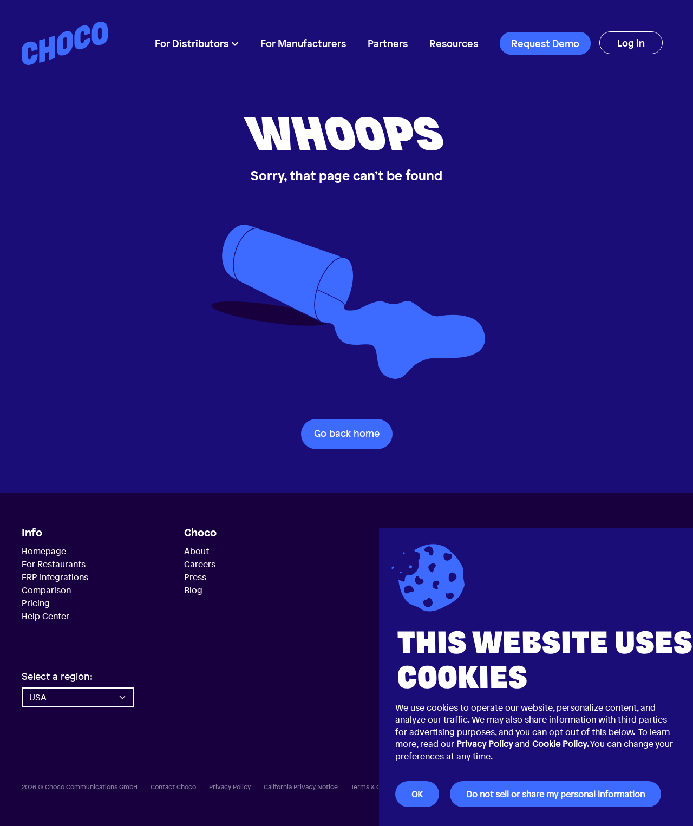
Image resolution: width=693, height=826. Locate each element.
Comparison (46, 590)
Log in (631, 42)
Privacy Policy (484, 744)
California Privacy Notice (301, 787)
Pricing (36, 603)
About (196, 551)
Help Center (45, 616)
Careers (199, 564)
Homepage (44, 551)
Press (195, 577)
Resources (453, 43)
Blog (193, 590)
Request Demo (545, 43)
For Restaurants (54, 564)
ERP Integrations (55, 577)
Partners (388, 43)
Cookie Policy (559, 744)
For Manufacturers (303, 43)
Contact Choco (173, 787)
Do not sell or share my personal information (555, 794)
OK (417, 794)
